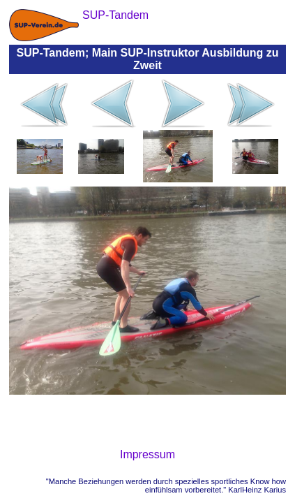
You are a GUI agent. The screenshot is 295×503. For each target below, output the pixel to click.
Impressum (147, 454)
